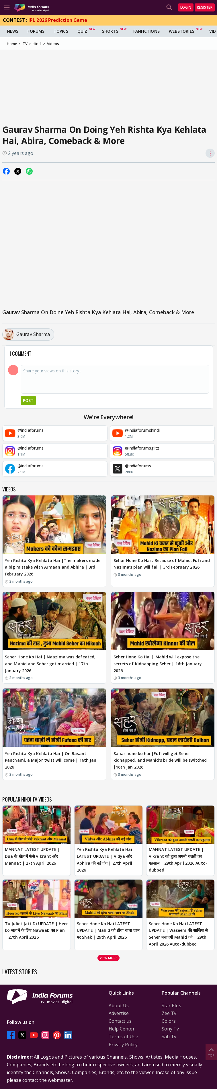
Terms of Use (123, 1036)
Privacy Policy (123, 1044)
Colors (169, 1021)
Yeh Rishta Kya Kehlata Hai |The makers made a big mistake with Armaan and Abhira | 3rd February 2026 (52, 567)
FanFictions (146, 31)
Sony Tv (170, 1029)
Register (204, 7)
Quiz (82, 31)
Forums (36, 31)
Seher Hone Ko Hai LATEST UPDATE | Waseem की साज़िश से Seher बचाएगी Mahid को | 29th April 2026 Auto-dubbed (178, 934)
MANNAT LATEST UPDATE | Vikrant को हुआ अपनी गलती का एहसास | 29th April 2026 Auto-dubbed (178, 859)
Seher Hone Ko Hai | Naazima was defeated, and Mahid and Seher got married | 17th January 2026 (50, 663)
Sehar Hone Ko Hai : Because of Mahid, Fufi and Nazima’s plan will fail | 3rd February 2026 (162, 564)
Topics (61, 31)
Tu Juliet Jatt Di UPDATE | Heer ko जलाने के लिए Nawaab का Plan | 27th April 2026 (36, 930)
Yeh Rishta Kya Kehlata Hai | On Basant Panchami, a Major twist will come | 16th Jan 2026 (50, 760)
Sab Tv (169, 1036)
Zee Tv (169, 1013)
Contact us (120, 1021)
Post (28, 400)
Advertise (119, 1013)
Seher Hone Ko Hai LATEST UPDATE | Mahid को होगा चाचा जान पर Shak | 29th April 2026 (108, 930)
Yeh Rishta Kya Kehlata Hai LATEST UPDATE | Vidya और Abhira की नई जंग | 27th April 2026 (104, 859)
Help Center (122, 1029)
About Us (119, 1005)
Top (211, 1051)
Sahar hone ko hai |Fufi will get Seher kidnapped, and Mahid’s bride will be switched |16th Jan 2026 (160, 760)
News (12, 31)
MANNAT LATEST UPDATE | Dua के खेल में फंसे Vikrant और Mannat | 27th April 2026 (32, 856)
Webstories (181, 31)
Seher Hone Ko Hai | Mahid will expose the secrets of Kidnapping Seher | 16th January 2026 (158, 663)
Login (185, 7)
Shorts (110, 31)
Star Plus (171, 1005)
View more (109, 958)
